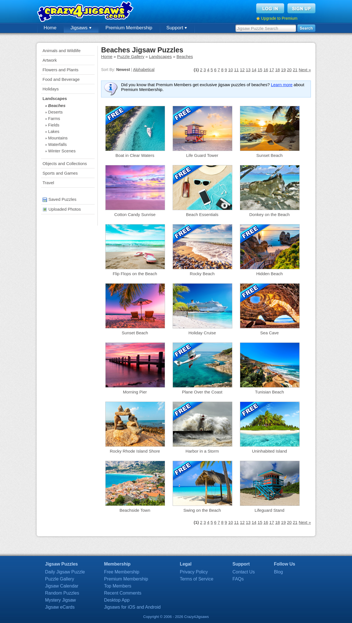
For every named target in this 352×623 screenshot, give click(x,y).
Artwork (50, 60)
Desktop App (117, 600)
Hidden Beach (269, 273)
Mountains (58, 137)
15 (260, 69)
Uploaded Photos (62, 209)
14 (254, 69)
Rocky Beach (202, 273)
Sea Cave (269, 332)
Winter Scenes (62, 150)
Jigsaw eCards (60, 607)
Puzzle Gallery (130, 56)
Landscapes (55, 98)
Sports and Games (60, 173)
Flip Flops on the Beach (135, 273)
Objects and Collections (65, 163)
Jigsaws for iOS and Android (132, 607)
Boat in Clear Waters (134, 155)
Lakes (53, 131)
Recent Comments (122, 593)
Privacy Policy (194, 571)
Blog (278, 571)
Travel (48, 182)
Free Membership (121, 571)
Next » (305, 69)
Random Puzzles (62, 593)
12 (242, 69)
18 (277, 69)
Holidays (51, 88)
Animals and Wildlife (62, 50)
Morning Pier (135, 392)
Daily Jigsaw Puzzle (65, 571)
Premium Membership (129, 27)
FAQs (238, 579)
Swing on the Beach (202, 510)
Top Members (117, 586)
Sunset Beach (269, 155)
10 (230, 69)
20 (289, 69)
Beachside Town (135, 510)
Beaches (57, 105)
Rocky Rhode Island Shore (135, 451)
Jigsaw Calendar (61, 586)
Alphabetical (143, 69)
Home (50, 27)
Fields (53, 125)
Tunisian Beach (269, 392)
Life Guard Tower (202, 155)
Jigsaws (80, 27)
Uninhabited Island (269, 451)
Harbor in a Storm (202, 451)
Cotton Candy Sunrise (135, 214)
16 (265, 69)
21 (295, 69)
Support (176, 27)
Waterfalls (57, 144)
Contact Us (244, 571)
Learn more (282, 84)
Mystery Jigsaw (60, 600)
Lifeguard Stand (269, 510)
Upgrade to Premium (279, 18)
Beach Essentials (202, 214)
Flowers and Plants (61, 69)
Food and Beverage (61, 79)
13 (248, 69)
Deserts (55, 112)
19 (283, 69)
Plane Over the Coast (202, 392)
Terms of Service (196, 579)
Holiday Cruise (202, 332)
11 (236, 69)
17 (271, 69)
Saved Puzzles (59, 199)
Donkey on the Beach (269, 214)
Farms (54, 118)
